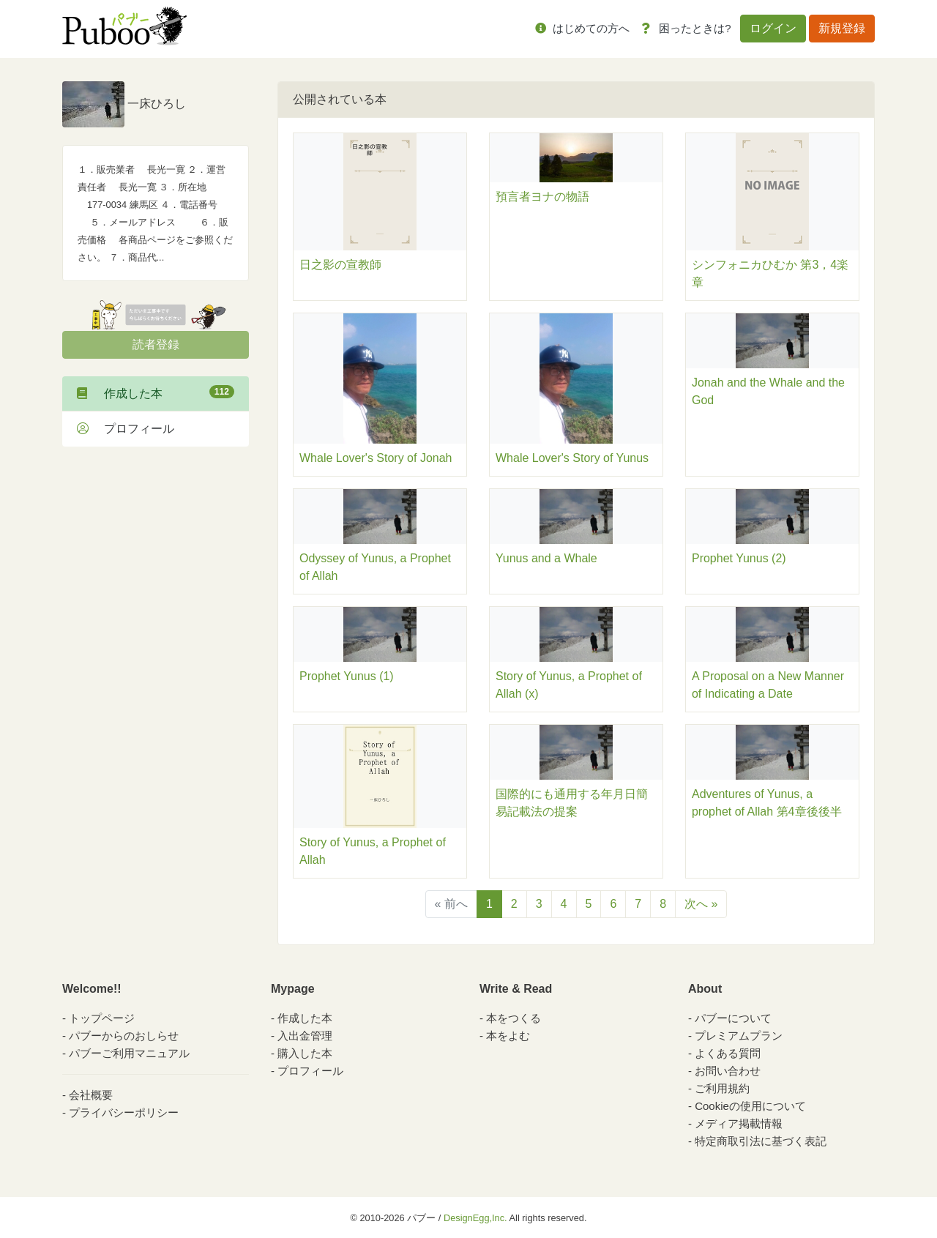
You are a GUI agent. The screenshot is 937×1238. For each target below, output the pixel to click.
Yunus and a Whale (546, 558)
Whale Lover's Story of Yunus (572, 458)
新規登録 (841, 28)
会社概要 (91, 1095)
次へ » (700, 904)
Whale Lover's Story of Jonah (375, 458)
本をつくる (513, 1018)
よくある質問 (728, 1053)
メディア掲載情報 (739, 1123)
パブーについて (733, 1018)
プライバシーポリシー (124, 1112)
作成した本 (155, 392)
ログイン (773, 28)
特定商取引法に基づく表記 (760, 1141)
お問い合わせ (728, 1070)
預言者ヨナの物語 (542, 196)
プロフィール (125, 428)
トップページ (102, 1018)
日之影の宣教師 (340, 264)
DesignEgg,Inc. (475, 1217)
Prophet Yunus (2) (739, 558)
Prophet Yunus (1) (346, 676)
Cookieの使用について (750, 1106)
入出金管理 (304, 1035)
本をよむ (508, 1035)
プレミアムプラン (739, 1035)
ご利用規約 (722, 1088)
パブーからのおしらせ (124, 1035)
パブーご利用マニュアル (129, 1053)
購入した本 (304, 1053)
